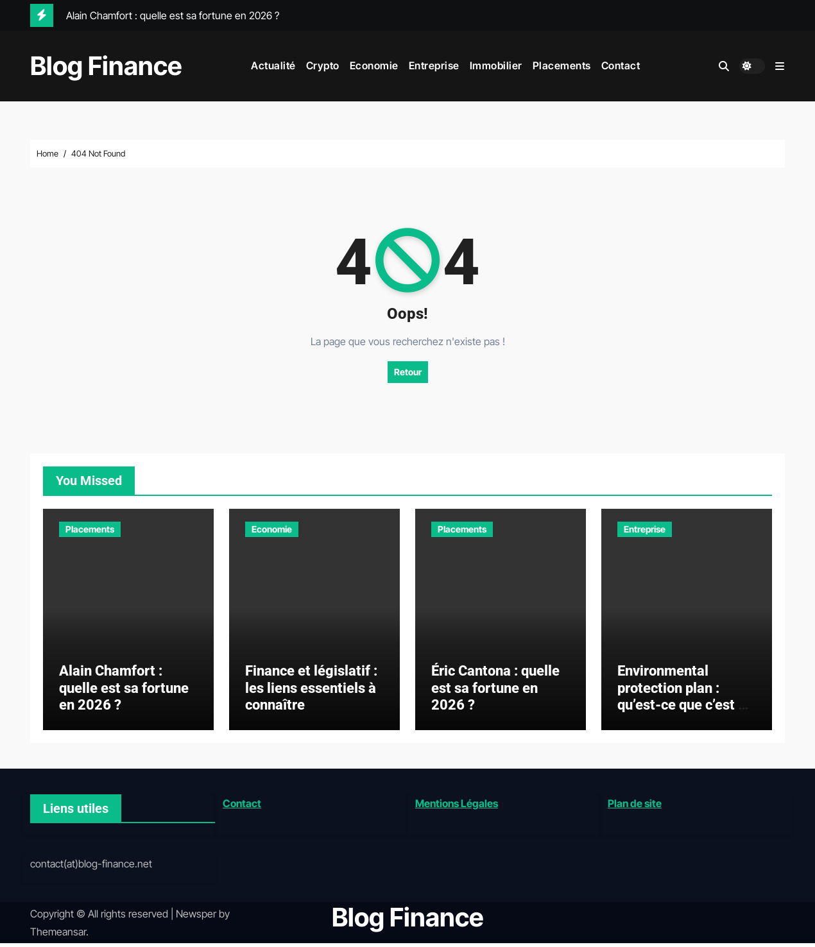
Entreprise (434, 65)
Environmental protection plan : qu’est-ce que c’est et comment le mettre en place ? (684, 709)
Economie (374, 65)
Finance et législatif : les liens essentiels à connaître (311, 692)
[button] (780, 66)
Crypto (322, 65)
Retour (408, 371)
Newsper (196, 916)
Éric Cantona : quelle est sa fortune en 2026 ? (495, 692)
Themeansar (58, 935)
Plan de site (635, 806)
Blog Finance (106, 65)
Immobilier (496, 65)
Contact (620, 65)
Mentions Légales (456, 806)
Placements (562, 65)
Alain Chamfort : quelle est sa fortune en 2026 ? (124, 692)
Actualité (273, 65)
